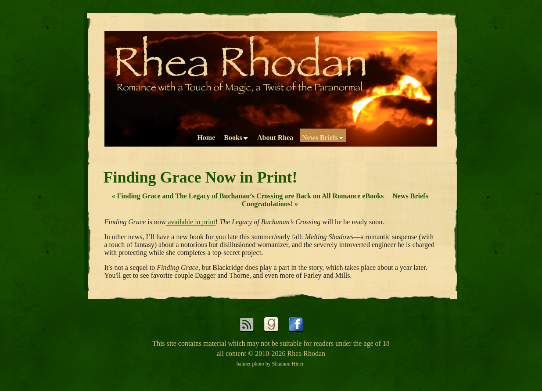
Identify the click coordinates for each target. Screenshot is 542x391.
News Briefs (410, 196)
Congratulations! (270, 204)
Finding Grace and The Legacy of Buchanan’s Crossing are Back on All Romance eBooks (247, 196)
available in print (190, 222)
